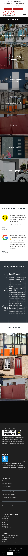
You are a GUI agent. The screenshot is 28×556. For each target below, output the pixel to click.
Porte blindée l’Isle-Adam (7, 480)
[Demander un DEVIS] (18, 9)
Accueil (10, 1)
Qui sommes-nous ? (9, 3)
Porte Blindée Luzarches (6, 483)
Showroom (17, 1)
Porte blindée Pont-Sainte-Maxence (9, 497)
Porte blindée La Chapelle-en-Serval (9, 489)
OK (9, 553)
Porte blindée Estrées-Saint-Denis (8, 494)
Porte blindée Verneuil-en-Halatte (8, 491)
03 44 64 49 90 (5, 541)
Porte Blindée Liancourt (6, 502)
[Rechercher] (20, 14)
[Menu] (24, 14)
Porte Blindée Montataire (7, 500)
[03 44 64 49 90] (8, 9)
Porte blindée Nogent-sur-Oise (8, 505)
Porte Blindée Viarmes (6, 486)
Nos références (20, 3)
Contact (18, 5)
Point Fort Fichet (6, 439)
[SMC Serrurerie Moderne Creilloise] (11, 14)
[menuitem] (10, 1)
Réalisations (11, 5)
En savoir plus (17, 553)
